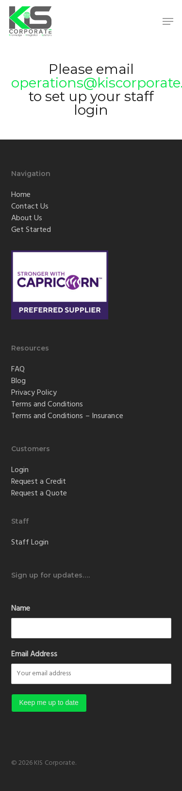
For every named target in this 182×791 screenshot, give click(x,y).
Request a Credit (38, 482)
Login (20, 470)
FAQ (18, 369)
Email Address (34, 654)
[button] (168, 21)
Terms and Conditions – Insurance (67, 416)
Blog (18, 381)
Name (20, 608)
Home (21, 195)
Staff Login (30, 542)
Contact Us (30, 207)
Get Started (31, 230)
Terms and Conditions (47, 404)
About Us (27, 218)
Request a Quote (39, 493)
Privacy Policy (34, 393)
